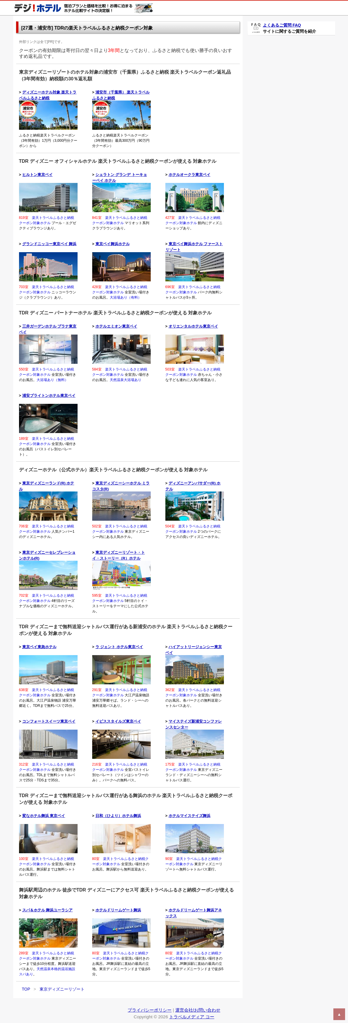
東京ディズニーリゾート (62, 989)
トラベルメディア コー (191, 1016)
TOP (26, 989)
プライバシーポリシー (150, 1010)
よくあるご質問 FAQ (282, 25)
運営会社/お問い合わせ (197, 1010)
